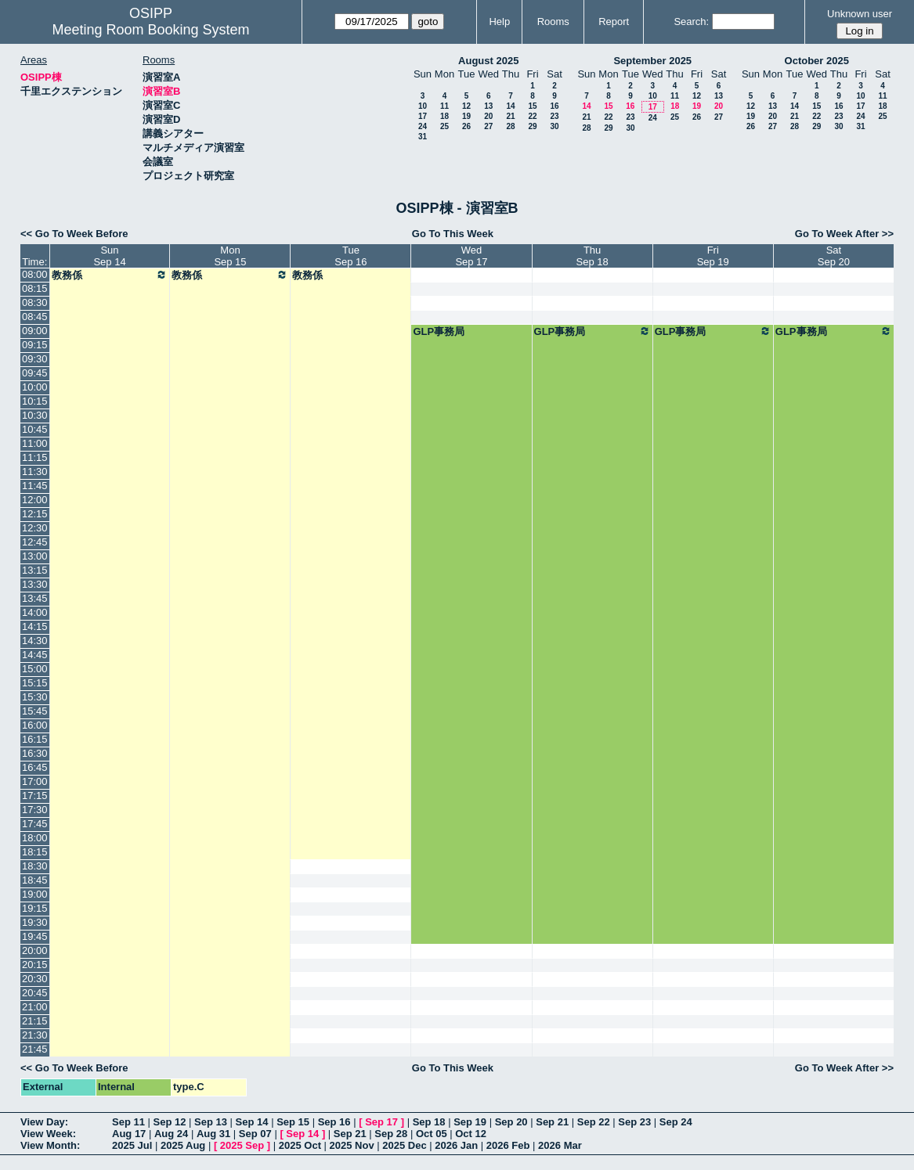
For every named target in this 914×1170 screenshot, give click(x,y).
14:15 (35, 626)
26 (466, 126)
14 (510, 106)
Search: (691, 21)
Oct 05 (431, 1133)
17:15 (35, 795)
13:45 (35, 598)
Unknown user (859, 14)
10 (422, 106)
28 (510, 126)
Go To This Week (452, 233)
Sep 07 (255, 1133)
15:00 (35, 669)
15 (532, 106)
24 (422, 126)
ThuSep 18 (592, 256)
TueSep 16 (350, 256)
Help (499, 21)
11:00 (35, 443)
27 (488, 126)
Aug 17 (129, 1133)
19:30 (35, 922)
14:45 (35, 655)
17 (422, 116)
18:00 (35, 838)
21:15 (35, 1021)
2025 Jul (132, 1145)
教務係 (110, 274)
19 (466, 116)
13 (488, 106)
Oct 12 (470, 1133)
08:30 (35, 302)
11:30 (35, 471)
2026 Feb (508, 1145)
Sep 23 (634, 1122)
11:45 (35, 485)
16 (554, 106)
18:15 (35, 852)
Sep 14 (252, 1122)
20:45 (35, 993)
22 (532, 116)
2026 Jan (456, 1145)
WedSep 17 (471, 256)
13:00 (35, 556)
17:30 (35, 809)
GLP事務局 (438, 331)
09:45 (35, 373)
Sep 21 (552, 1122)
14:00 (35, 612)
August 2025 (488, 61)
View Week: (48, 1133)
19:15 (35, 908)
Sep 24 (675, 1122)
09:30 (35, 359)
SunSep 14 (109, 256)
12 (466, 106)
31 (422, 136)
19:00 (35, 894)
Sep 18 (429, 1122)
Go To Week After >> (844, 233)
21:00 (35, 1007)
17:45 (35, 824)
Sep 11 (128, 1122)
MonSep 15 (230, 256)
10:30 (35, 415)
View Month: (50, 1145)
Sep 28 (390, 1133)
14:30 (35, 640)
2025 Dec (404, 1145)
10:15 (35, 401)
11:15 (35, 457)
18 (444, 116)
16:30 (35, 753)
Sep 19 (469, 1122)
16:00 (35, 725)
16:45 (35, 767)
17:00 (35, 781)
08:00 (35, 274)
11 (444, 106)
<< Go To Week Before (74, 233)
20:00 (35, 950)
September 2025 (652, 61)
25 (444, 126)
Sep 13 (210, 1122)
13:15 (35, 570)
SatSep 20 (834, 256)
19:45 (35, 936)
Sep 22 (593, 1122)
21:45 (35, 1049)
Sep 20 (511, 1122)
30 (554, 126)
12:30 (35, 528)
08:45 (35, 316)
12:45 (35, 542)
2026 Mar (560, 1145)
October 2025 (817, 61)
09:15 (35, 345)
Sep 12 (170, 1122)
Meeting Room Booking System (150, 30)
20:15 (35, 964)
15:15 (35, 683)
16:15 (35, 739)
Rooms (553, 21)
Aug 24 (171, 1133)
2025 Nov (352, 1145)
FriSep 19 (713, 256)
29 (532, 126)
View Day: (44, 1122)
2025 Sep (242, 1145)
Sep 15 (292, 1122)
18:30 (35, 866)
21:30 (35, 1035)
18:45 (35, 880)
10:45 (35, 429)
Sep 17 (381, 1122)
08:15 (35, 288)
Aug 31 (213, 1133)
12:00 (35, 500)
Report (613, 21)
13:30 (35, 584)
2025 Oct (300, 1145)
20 (488, 116)
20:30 (35, 979)
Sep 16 (334, 1122)
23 (554, 116)
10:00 (35, 387)
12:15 (35, 514)
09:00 (35, 331)
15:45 (35, 711)
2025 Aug (183, 1145)
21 (510, 116)
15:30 (35, 697)
